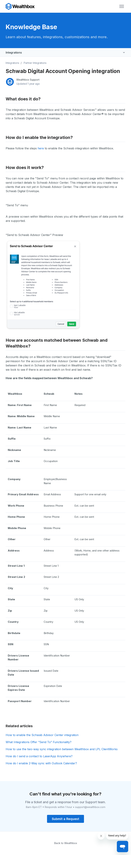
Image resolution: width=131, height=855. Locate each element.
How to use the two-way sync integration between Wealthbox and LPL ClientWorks (62, 749)
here (41, 148)
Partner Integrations (35, 62)
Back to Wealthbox (65, 843)
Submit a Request (65, 819)
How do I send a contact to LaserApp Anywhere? (39, 756)
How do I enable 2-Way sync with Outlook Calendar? (41, 763)
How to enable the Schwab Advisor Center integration (42, 735)
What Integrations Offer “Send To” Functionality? (38, 742)
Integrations (14, 52)
